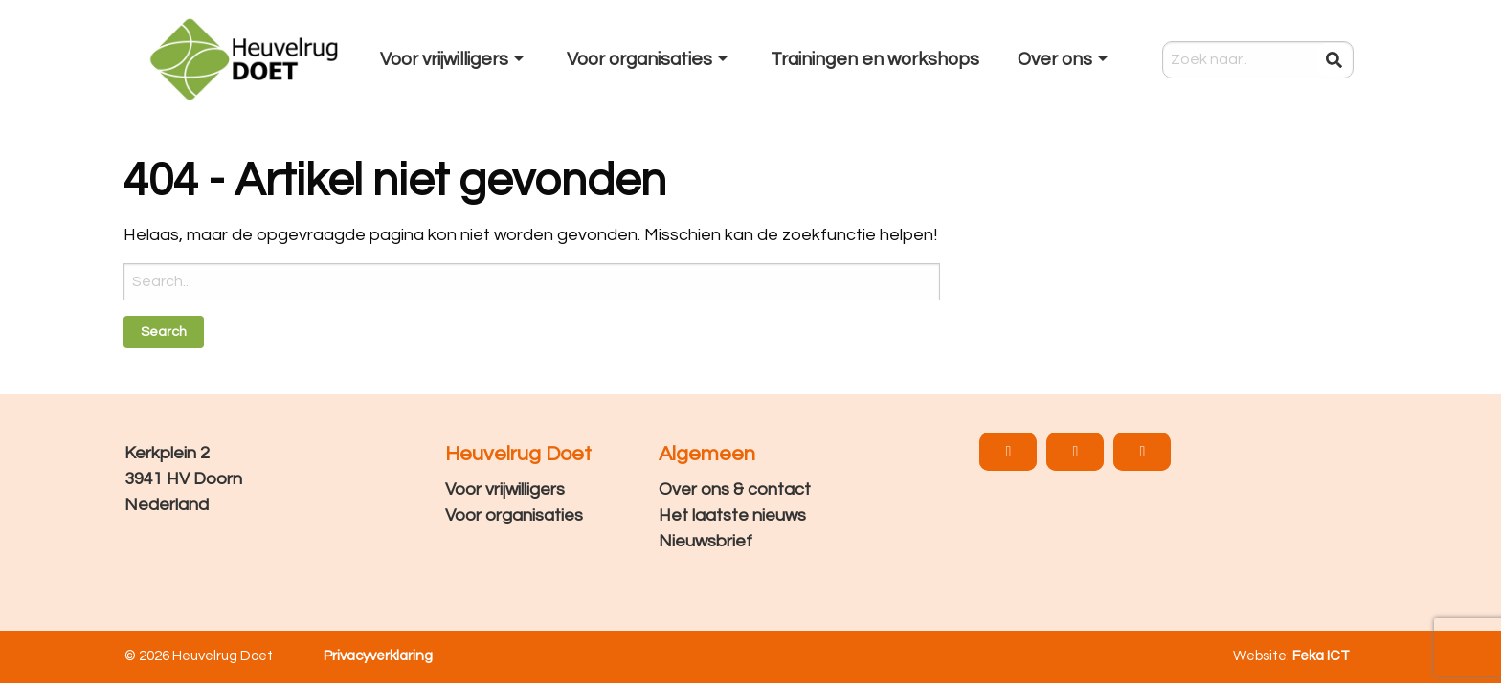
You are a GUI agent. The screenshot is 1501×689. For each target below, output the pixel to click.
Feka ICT (1321, 656)
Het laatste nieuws (732, 515)
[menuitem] (454, 59)
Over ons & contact (735, 489)
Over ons (1055, 59)
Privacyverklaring (378, 656)
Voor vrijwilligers (444, 59)
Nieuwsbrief (705, 541)
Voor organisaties (639, 59)
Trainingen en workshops (875, 59)
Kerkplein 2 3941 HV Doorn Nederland (183, 479)
